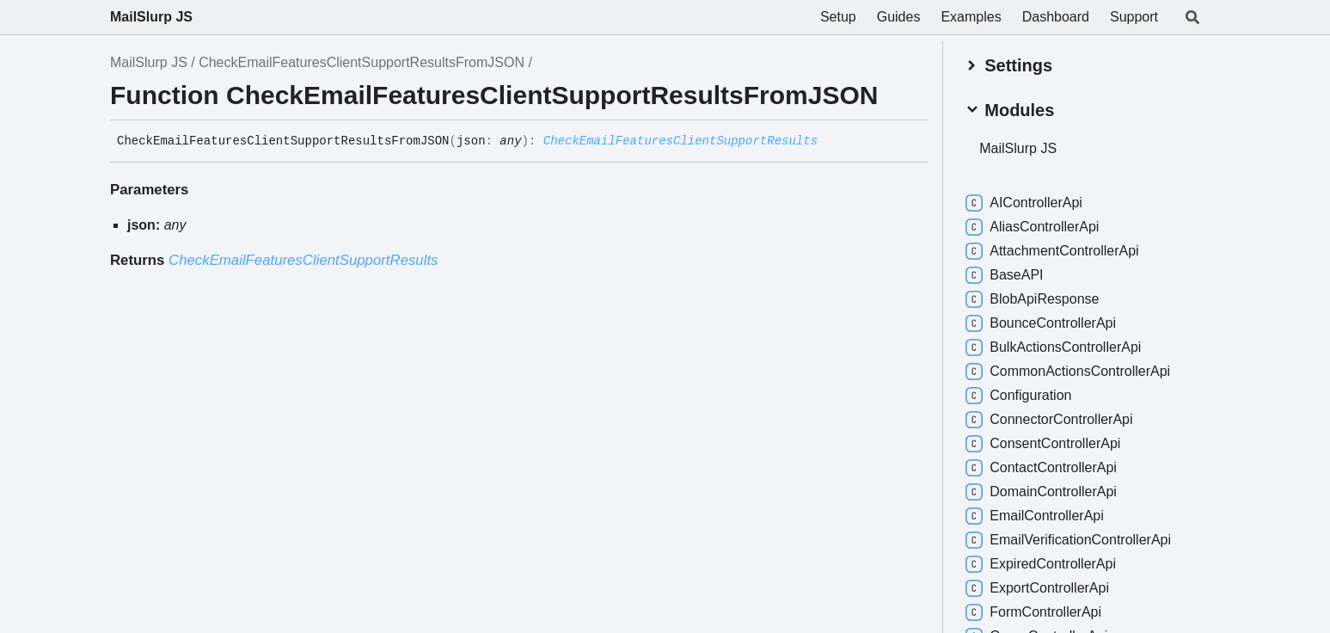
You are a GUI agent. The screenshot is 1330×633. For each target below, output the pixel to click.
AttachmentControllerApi (1051, 251)
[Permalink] (830, 142)
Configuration (1018, 395)
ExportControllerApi (1037, 588)
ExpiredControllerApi (1040, 564)
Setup (838, 16)
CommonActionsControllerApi (1067, 371)
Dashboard (1055, 16)
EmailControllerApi (1034, 516)
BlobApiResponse (1032, 299)
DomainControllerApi (1041, 492)
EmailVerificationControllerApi (1068, 540)
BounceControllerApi (1040, 323)
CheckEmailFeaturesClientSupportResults (680, 141)
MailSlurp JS (151, 16)
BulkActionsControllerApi (1053, 347)
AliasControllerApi (1032, 227)
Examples (971, 16)
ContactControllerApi (1041, 467)
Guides (899, 16)
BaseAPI (1004, 275)
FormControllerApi (1033, 612)
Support (1134, 16)
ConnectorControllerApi (1048, 419)
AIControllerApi (1023, 203)
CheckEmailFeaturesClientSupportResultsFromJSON (361, 62)
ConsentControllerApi (1042, 443)
